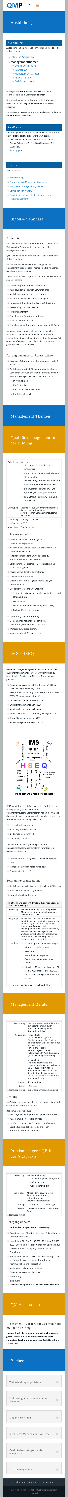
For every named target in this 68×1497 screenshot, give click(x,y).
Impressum (48, 1482)
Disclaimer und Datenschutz (25, 1482)
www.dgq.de (16, 150)
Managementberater (27, 73)
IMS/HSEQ (21, 69)
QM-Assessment (24, 81)
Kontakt (10, 1343)
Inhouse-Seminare (23, 57)
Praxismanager (24, 77)
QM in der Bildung (26, 65)
